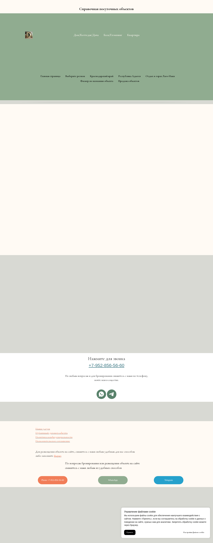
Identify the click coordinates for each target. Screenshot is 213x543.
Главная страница (50, 76)
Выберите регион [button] (75, 76)
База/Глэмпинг (113, 35)
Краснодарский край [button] (101, 76)
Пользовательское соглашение (53, 441)
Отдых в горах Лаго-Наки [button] (160, 76)
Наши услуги (43, 428)
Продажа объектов (128, 81)
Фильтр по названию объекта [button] (96, 81)
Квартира (133, 35)
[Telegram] (111, 394)
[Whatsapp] (101, 394)
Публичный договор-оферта (52, 432)
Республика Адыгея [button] (129, 76)
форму (58, 455)
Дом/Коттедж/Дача (86, 35)
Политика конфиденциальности (54, 437)
